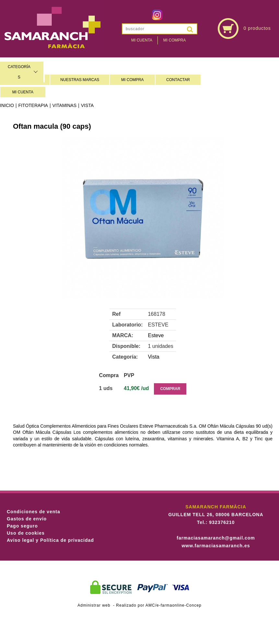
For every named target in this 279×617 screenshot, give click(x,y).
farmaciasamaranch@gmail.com (216, 537)
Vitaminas (64, 105)
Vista (87, 105)
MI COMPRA (132, 79)
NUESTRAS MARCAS (79, 79)
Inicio (7, 105)
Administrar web (93, 605)
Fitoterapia (33, 105)
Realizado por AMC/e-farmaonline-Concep (158, 605)
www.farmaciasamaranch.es (215, 545)
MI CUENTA (22, 92)
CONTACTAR (178, 79)
